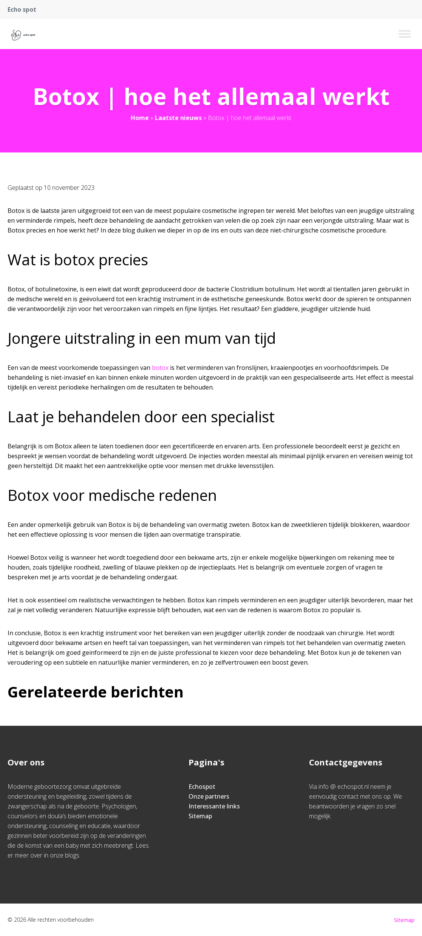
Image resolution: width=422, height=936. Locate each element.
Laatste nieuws (178, 118)
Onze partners (209, 796)
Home (140, 118)
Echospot (202, 786)
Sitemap (200, 816)
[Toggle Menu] (405, 33)
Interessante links (214, 806)
